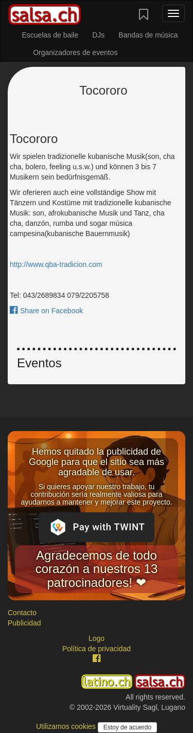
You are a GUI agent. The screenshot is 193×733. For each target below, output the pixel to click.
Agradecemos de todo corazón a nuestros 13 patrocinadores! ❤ (96, 568)
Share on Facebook (46, 311)
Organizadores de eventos (75, 52)
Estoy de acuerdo (127, 727)
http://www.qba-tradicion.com (56, 264)
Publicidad (24, 623)
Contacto (22, 613)
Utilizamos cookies (67, 726)
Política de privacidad (96, 649)
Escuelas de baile (50, 35)
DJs (98, 35)
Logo (96, 638)
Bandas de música (148, 35)
